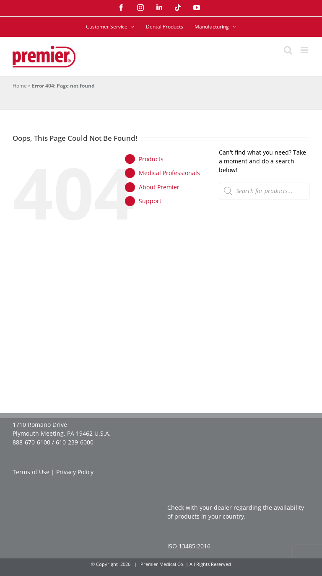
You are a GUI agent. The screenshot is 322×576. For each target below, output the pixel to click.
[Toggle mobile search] (288, 50)
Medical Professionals (169, 173)
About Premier (159, 187)
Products (151, 159)
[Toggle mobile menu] (305, 50)
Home (20, 85)
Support (150, 201)
